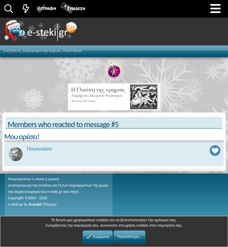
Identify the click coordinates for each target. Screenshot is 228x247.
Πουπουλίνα (39, 149)
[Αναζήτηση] (8, 8)
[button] (215, 9)
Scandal (35, 204)
